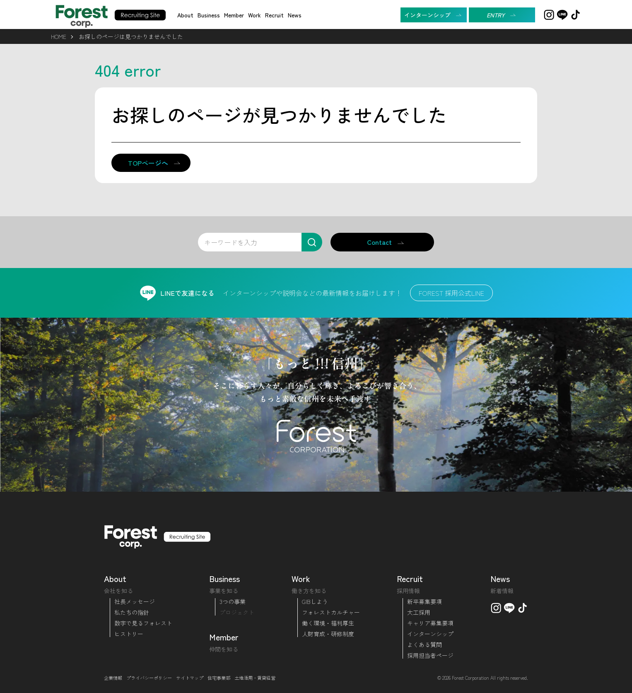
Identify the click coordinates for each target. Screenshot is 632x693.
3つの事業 (233, 601)
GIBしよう (315, 601)
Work (254, 15)
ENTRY (496, 15)
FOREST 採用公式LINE (451, 293)
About (185, 15)
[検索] (312, 242)
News (295, 15)
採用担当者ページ (430, 655)
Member (234, 15)
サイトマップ (189, 677)
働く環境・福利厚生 (328, 623)
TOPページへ (148, 163)
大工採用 (418, 612)
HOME (58, 36)
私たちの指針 (131, 612)
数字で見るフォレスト (143, 623)
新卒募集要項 (424, 601)
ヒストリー (128, 634)
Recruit (274, 15)
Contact (379, 242)
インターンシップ (427, 15)
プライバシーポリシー (149, 677)
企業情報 (113, 677)
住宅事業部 (218, 677)
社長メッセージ (134, 601)
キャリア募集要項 (430, 623)
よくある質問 (424, 644)
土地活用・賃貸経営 (254, 677)
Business (209, 15)
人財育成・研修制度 (328, 634)
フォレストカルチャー (331, 612)
